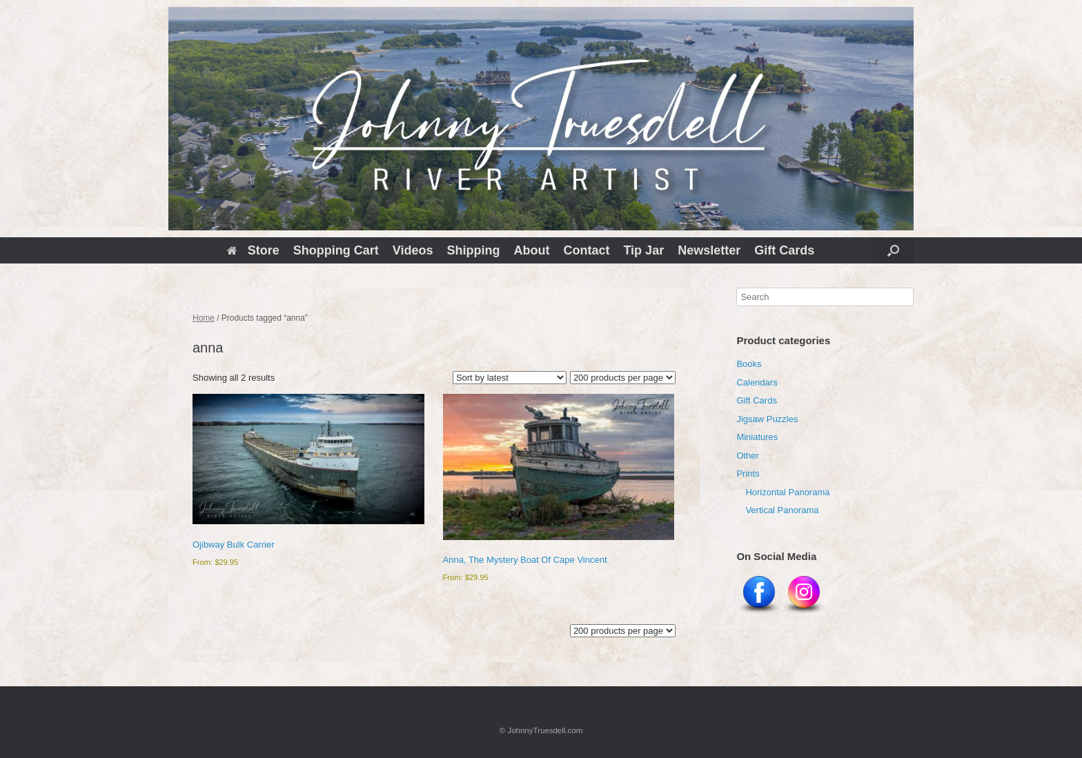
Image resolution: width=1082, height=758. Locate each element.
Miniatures (757, 437)
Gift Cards (784, 250)
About (531, 250)
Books (748, 364)
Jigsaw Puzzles (767, 419)
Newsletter (709, 250)
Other (747, 455)
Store (253, 250)
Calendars (756, 382)
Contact (586, 250)
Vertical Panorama (781, 510)
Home (204, 318)
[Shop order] (510, 377)
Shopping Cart (336, 250)
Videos (413, 250)
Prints (747, 473)
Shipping (473, 250)
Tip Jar (643, 250)
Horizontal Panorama (787, 492)
